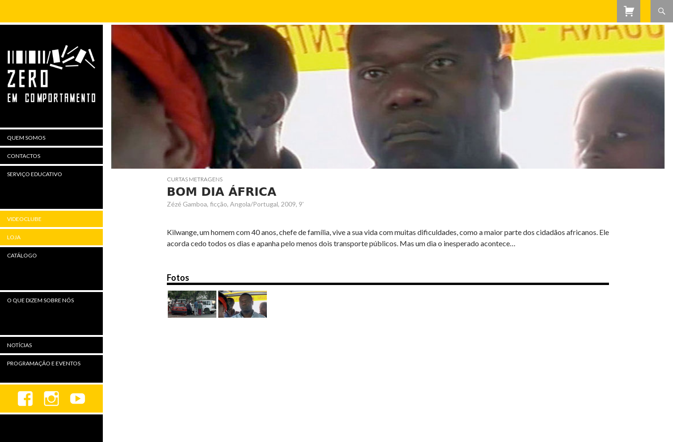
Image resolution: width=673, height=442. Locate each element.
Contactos (23, 155)
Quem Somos (26, 137)
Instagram (51, 399)
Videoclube (24, 218)
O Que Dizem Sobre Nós (40, 300)
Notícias (19, 345)
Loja (14, 237)
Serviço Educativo (34, 174)
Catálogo (22, 255)
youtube (77, 399)
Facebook (25, 399)
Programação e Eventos (43, 363)
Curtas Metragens (194, 179)
